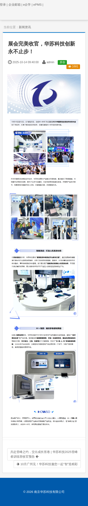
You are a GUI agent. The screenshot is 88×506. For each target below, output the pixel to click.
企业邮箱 (15, 4)
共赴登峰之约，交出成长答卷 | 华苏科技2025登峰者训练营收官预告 (44, 454)
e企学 (27, 4)
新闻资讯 (25, 27)
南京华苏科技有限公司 (49, 492)
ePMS (38, 4)
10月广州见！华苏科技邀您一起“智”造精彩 (47, 464)
